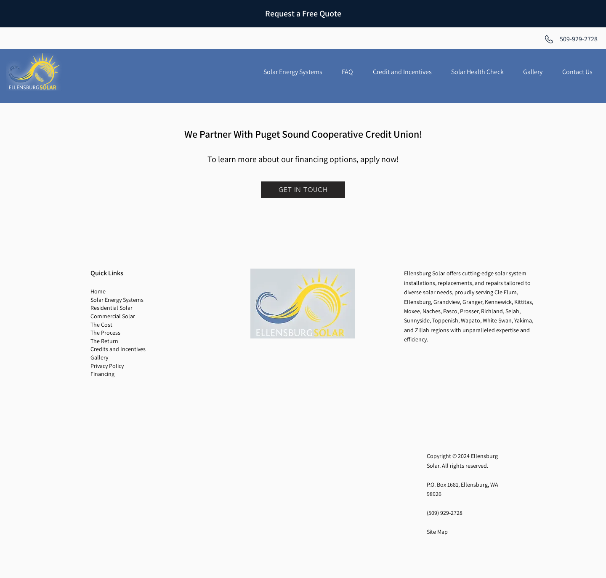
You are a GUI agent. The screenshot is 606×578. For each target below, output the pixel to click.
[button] (347, 71)
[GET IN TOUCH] (303, 189)
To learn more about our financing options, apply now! (303, 159)
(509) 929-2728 (444, 513)
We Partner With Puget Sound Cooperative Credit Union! (303, 134)
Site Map (437, 531)
